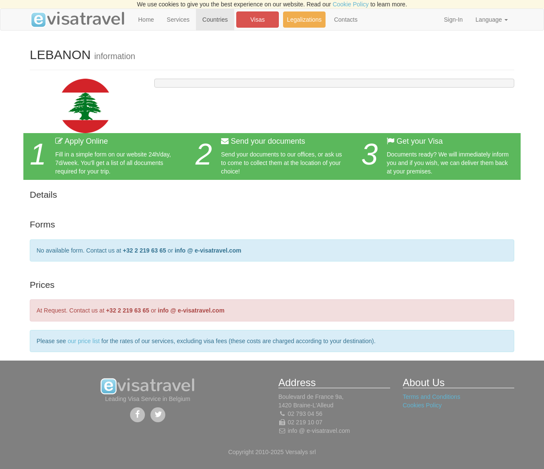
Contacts (345, 19)
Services (178, 19)
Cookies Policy (422, 405)
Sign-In (453, 19)
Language (492, 19)
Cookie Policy (351, 4)
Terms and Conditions (431, 396)
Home (146, 19)
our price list (83, 341)
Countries (215, 19)
